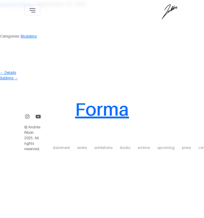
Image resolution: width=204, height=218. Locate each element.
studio (125, 147)
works (82, 147)
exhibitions (103, 147)
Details (8, 72)
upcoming (166, 147)
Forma (102, 109)
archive (144, 147)
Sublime (9, 78)
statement (61, 147)
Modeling (29, 36)
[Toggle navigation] (32, 10)
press (186, 147)
